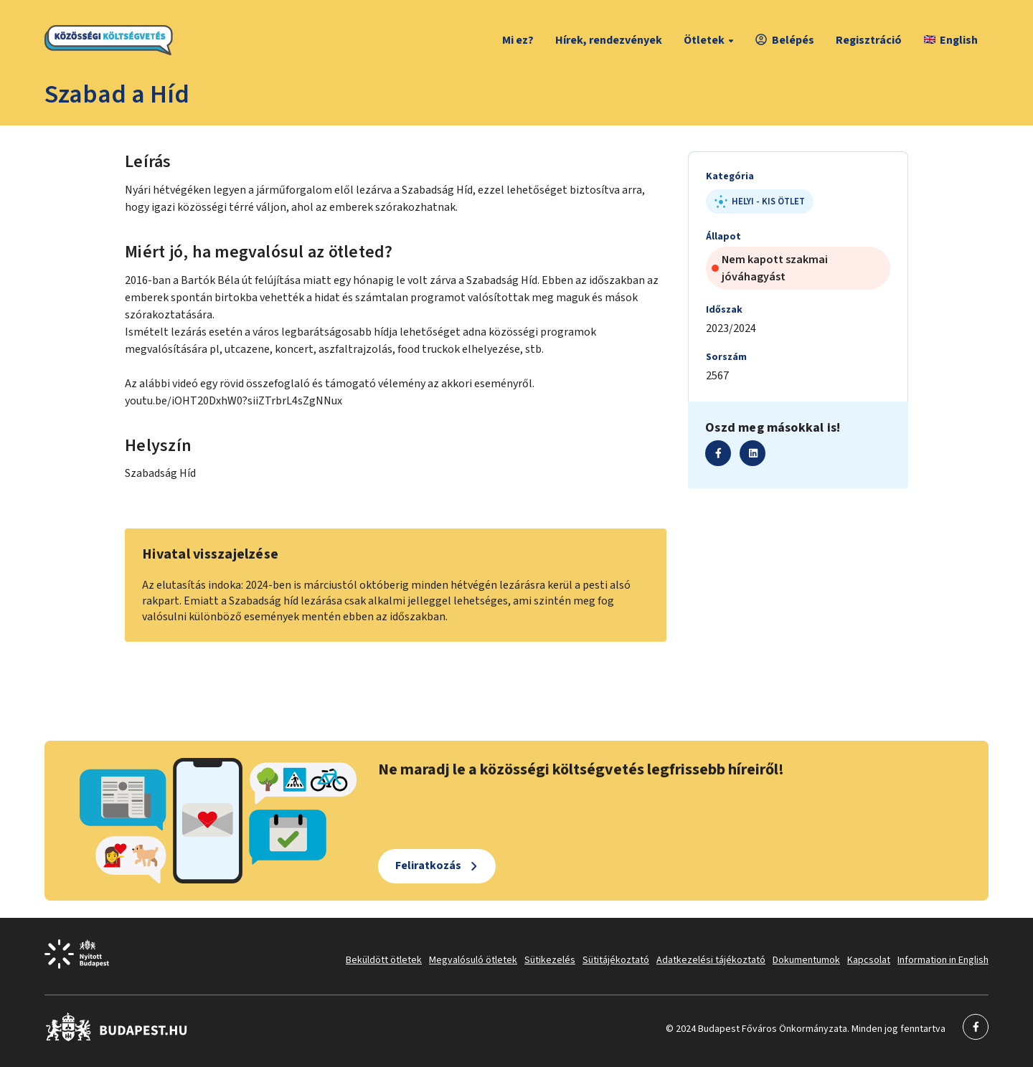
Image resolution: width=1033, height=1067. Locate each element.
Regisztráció (869, 40)
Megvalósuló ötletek (473, 960)
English (951, 40)
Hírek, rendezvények (608, 40)
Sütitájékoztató (615, 960)
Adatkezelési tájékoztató (710, 960)
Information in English (943, 960)
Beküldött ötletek (384, 960)
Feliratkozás (428, 865)
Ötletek (710, 40)
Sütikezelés (549, 960)
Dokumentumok (806, 960)
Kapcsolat (868, 960)
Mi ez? (518, 40)
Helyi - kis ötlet (759, 201)
